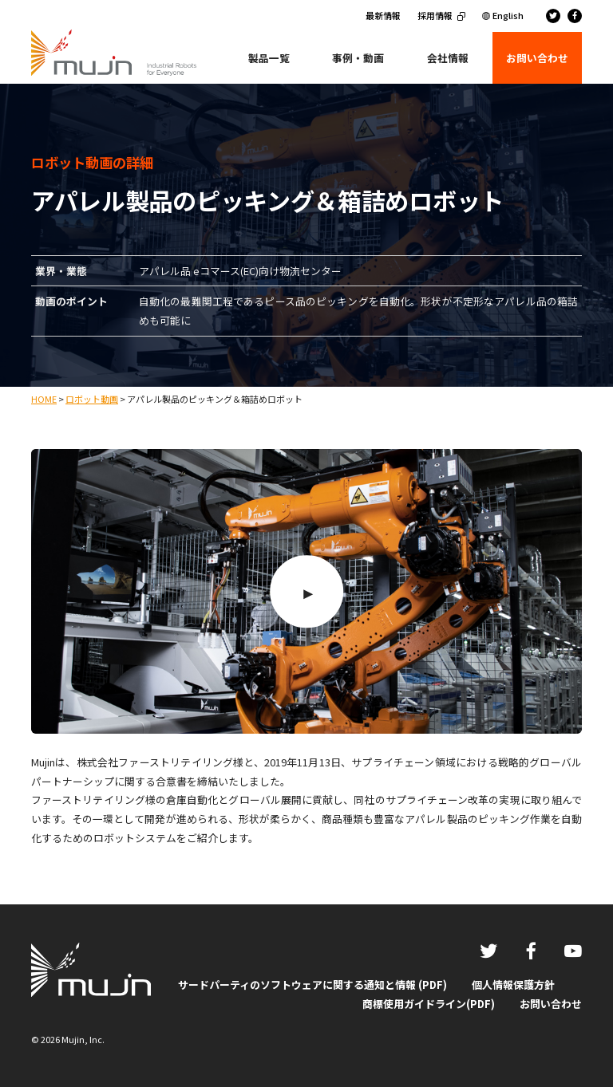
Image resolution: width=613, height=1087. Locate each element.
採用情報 (435, 15)
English (508, 15)
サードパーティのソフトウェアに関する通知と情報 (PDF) (312, 984)
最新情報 (383, 15)
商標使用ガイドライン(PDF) (428, 1003)
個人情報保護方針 (513, 984)
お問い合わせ (551, 1003)
